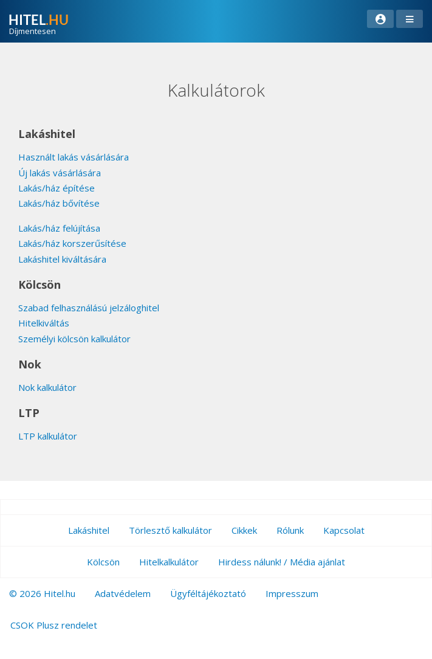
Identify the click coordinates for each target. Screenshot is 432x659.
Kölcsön (103, 562)
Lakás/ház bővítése (59, 203)
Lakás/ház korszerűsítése (72, 243)
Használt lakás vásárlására (73, 157)
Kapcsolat (344, 530)
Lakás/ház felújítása (59, 228)
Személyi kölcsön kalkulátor (74, 339)
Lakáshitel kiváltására (62, 259)
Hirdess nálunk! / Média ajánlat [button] (281, 562)
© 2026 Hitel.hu (42, 593)
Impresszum (292, 593)
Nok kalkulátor (47, 387)
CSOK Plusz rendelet (53, 625)
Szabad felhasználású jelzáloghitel (88, 308)
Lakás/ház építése (56, 188)
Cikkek (244, 530)
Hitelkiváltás (43, 323)
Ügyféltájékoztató (208, 593)
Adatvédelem (123, 593)
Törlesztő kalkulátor (170, 530)
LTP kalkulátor (47, 436)
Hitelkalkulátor (169, 562)
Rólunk (290, 530)
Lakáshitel (88, 530)
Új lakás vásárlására (59, 173)
